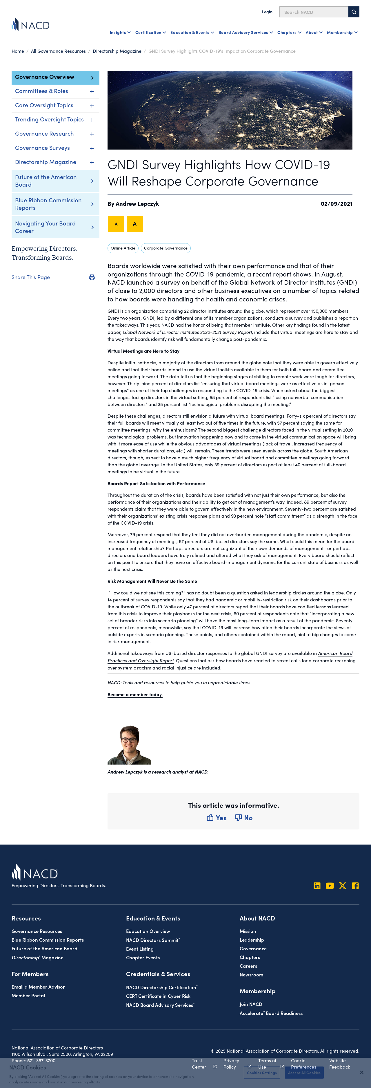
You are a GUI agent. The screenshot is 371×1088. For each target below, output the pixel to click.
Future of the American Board (46, 180)
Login (267, 11)
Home (18, 51)
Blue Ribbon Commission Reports (48, 203)
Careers (248, 965)
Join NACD (251, 1003)
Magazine (37, 957)
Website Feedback (339, 1063)
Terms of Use (268, 1063)
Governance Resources (37, 930)
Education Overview (148, 930)
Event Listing (140, 948)
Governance (253, 948)
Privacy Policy (234, 1063)
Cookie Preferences (303, 1063)
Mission (248, 930)
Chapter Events (143, 957)
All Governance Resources (58, 51)
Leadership (252, 939)
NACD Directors (153, 939)
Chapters (250, 957)
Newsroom (251, 974)
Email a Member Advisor (38, 986)
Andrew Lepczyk (137, 203)
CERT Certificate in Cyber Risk (158, 995)
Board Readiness (271, 1012)
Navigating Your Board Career (45, 226)
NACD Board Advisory (160, 1004)
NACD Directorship (162, 987)
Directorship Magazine (117, 51)
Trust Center (201, 1063)
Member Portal (28, 995)
